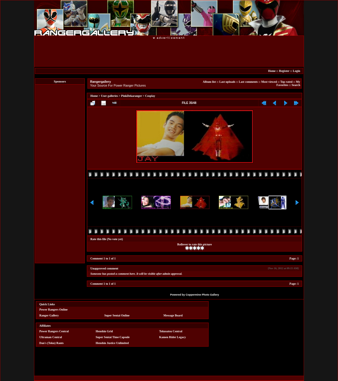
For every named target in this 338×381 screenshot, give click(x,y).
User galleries (109, 95)
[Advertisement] (169, 52)
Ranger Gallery (49, 315)
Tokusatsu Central (170, 331)
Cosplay (150, 95)
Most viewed (269, 81)
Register (284, 71)
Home (272, 71)
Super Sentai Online (117, 315)
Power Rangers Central (54, 331)
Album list (209, 81)
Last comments (248, 81)
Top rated (286, 81)
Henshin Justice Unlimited (112, 343)
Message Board (172, 315)
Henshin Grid (104, 331)
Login (296, 71)
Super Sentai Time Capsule (113, 337)
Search (296, 85)
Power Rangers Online (53, 309)
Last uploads (227, 81)
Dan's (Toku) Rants (51, 343)
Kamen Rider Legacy (172, 337)
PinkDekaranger (131, 95)
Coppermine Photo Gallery (202, 294)
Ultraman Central (50, 337)
